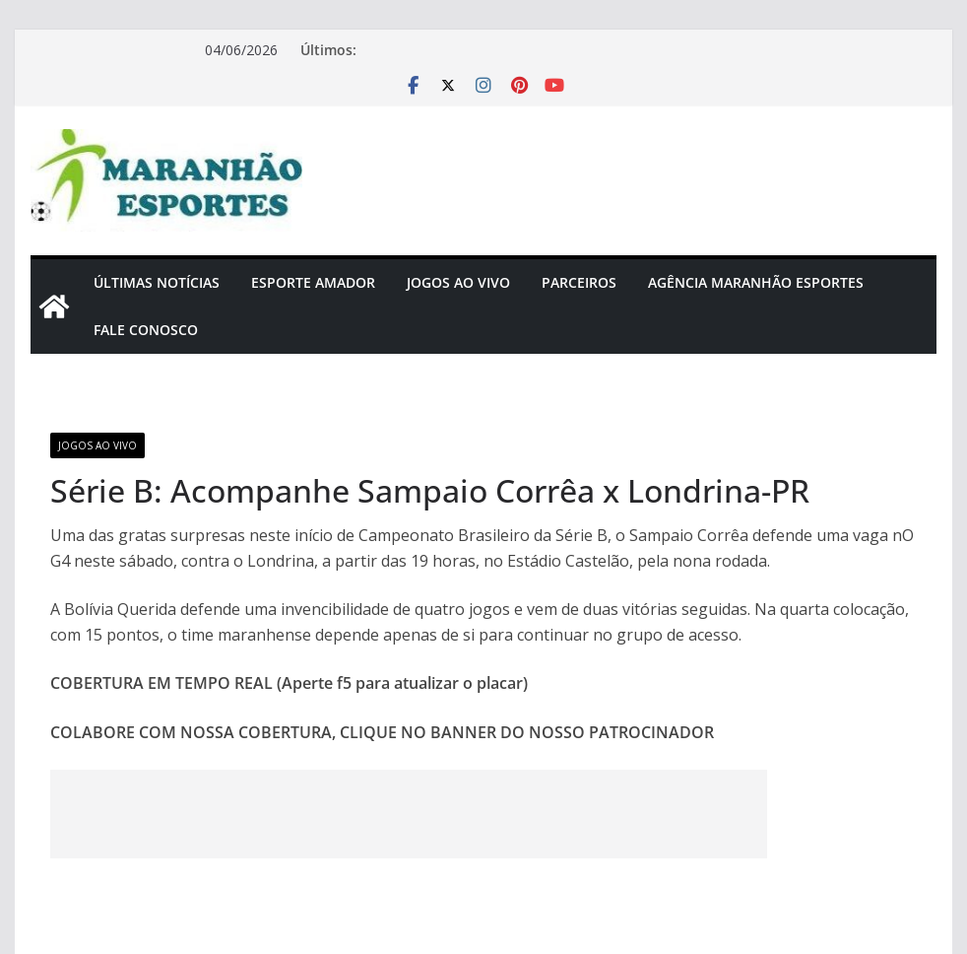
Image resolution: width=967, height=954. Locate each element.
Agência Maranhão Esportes (756, 282)
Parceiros (579, 282)
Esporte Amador (313, 282)
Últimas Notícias (157, 282)
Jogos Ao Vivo (458, 282)
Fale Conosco (146, 329)
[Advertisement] (408, 814)
